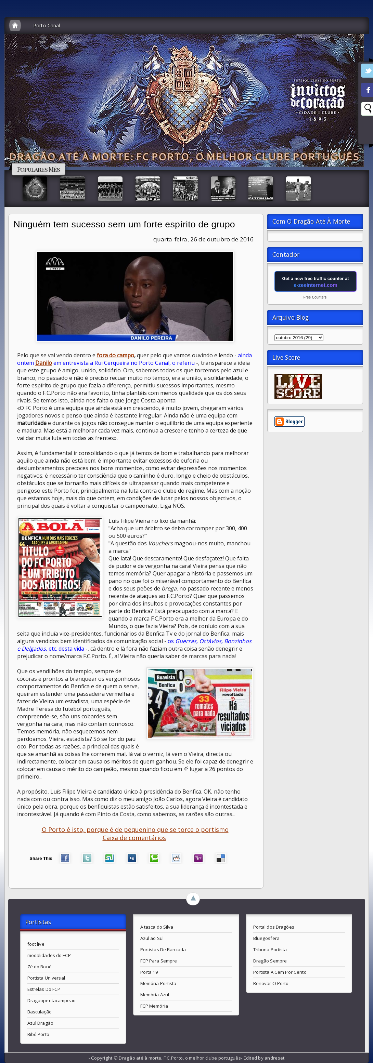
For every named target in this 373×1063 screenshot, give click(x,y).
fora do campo (115, 355)
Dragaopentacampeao (51, 1000)
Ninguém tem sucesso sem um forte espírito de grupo (124, 224)
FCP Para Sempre (158, 961)
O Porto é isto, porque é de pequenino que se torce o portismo (135, 829)
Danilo (43, 363)
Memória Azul (154, 995)
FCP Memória (154, 1006)
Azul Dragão (40, 1023)
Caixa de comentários (134, 838)
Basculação (39, 1012)
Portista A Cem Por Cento (280, 972)
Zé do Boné (39, 967)
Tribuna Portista (270, 949)
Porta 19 (149, 972)
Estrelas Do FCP (44, 989)
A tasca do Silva (156, 927)
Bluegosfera (266, 938)
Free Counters (315, 297)
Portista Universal (46, 978)
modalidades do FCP (49, 955)
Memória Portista (158, 983)
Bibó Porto (38, 1034)
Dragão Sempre (270, 961)
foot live (35, 944)
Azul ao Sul (152, 938)
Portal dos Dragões (273, 927)
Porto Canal (46, 25)
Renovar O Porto (271, 983)
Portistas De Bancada (163, 949)
